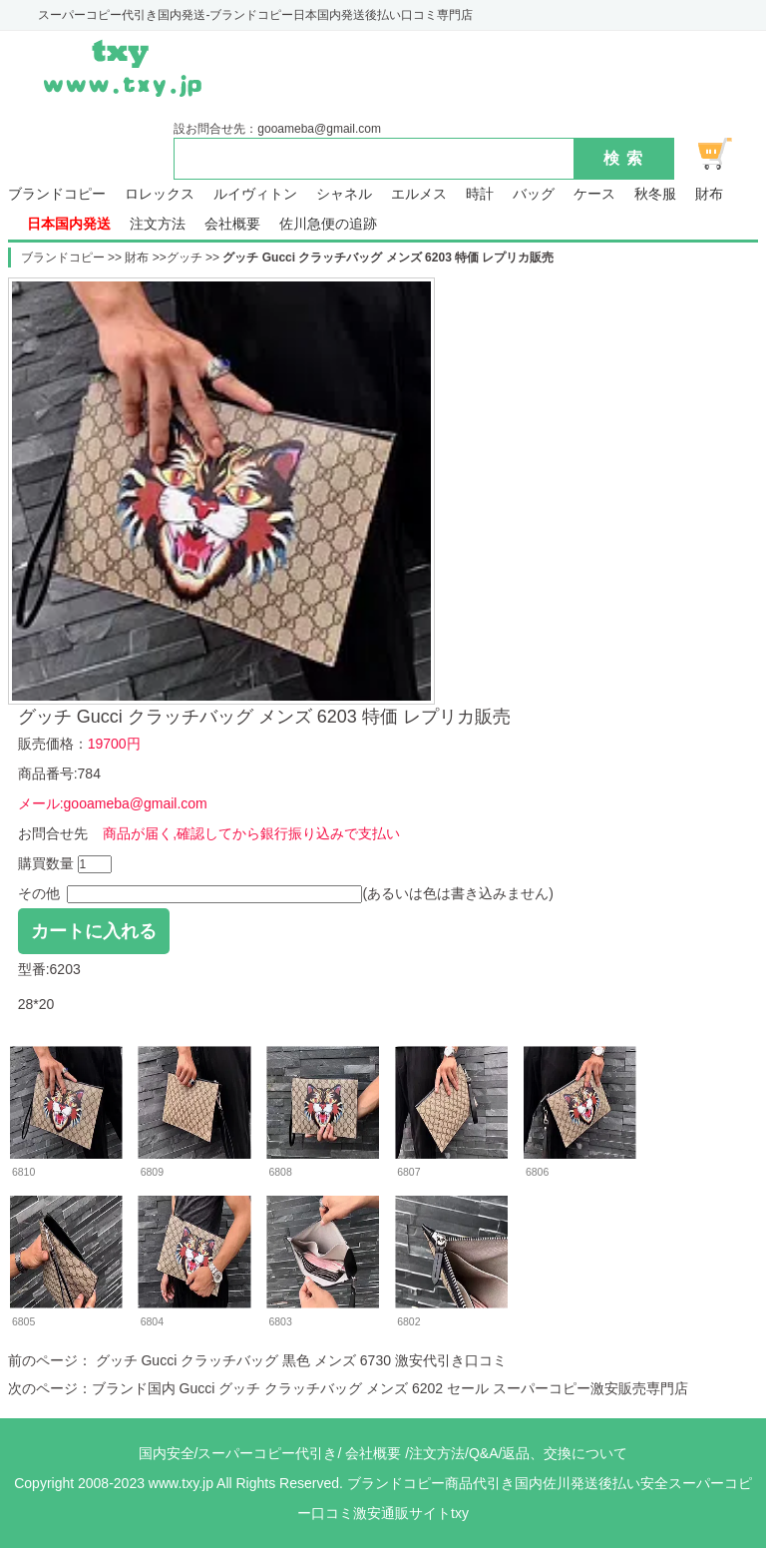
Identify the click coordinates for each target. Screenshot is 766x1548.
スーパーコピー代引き (267, 1453)
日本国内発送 (69, 224)
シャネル (344, 194)
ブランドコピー (57, 194)
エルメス (419, 194)
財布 (709, 194)
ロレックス (159, 194)
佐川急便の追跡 (328, 224)
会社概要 (232, 224)
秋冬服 (655, 194)
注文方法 (158, 224)
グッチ (184, 257)
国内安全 (166, 1453)
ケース (594, 194)
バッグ (534, 194)
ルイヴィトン (255, 194)
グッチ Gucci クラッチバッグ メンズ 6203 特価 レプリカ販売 (388, 257)
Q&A (484, 1453)
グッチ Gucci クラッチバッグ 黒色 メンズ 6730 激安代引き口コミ (299, 1360)
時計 (480, 194)
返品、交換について (564, 1453)
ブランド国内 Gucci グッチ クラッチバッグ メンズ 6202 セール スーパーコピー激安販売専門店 (390, 1388)
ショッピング (726, 154)
